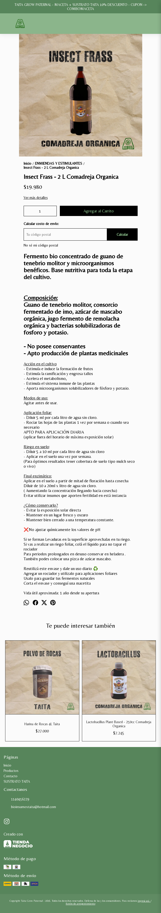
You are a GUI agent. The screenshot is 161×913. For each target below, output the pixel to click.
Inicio (7, 765)
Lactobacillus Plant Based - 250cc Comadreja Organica (118, 724)
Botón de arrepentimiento (80, 903)
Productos (11, 771)
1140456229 (16, 799)
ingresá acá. (144, 900)
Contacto (10, 776)
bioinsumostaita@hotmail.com (30, 807)
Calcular (122, 234)
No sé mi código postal (41, 245)
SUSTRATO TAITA (17, 781)
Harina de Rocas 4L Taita (42, 724)
